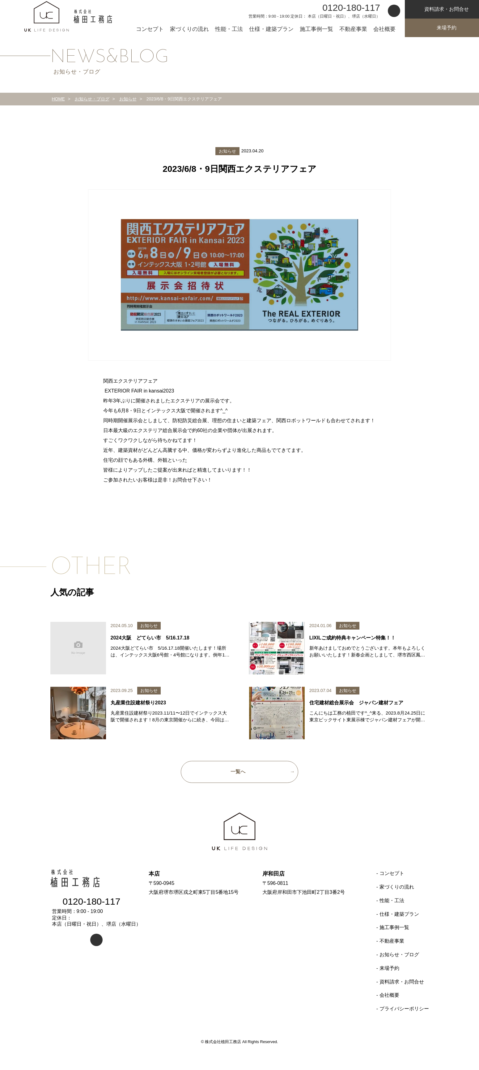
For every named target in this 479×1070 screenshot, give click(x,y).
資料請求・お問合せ (401, 981)
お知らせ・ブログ (399, 954)
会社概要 (384, 29)
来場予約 (441, 27)
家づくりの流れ (189, 29)
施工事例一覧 (316, 29)
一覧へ (238, 771)
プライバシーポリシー (404, 1008)
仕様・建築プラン (271, 29)
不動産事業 (353, 29)
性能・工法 (229, 29)
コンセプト (150, 29)
